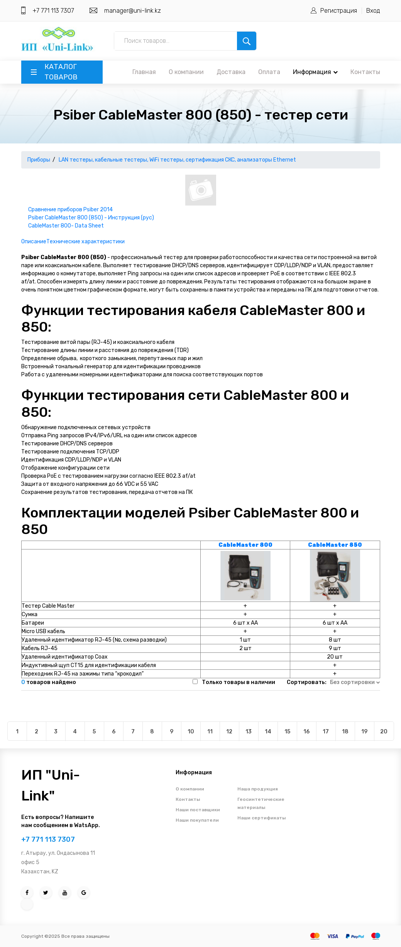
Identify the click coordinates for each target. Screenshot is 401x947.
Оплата (269, 72)
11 (210, 731)
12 (229, 731)
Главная (144, 72)
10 (191, 731)
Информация (315, 72)
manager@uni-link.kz (132, 10)
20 (383, 731)
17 (326, 731)
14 (268, 731)
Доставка (231, 72)
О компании (186, 72)
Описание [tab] (33, 241)
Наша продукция (257, 789)
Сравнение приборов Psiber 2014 (70, 209)
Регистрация (338, 10)
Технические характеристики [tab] (85, 241)
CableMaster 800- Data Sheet (66, 225)
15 (287, 731)
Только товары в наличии (238, 682)
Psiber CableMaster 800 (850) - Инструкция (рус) (91, 217)
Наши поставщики (198, 809)
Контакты (365, 72)
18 (345, 731)
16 (306, 731)
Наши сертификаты (261, 818)
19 (364, 731)
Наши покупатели (197, 820)
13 (248, 731)
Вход (373, 10)
